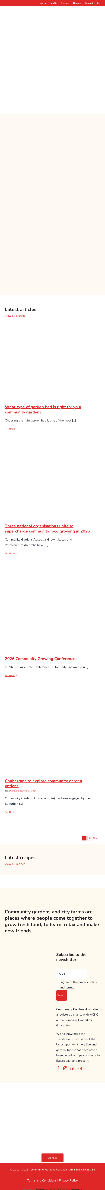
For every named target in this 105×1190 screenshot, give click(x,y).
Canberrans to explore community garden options (43, 782)
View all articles (15, 314)
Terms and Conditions (42, 1179)
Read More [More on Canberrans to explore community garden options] (10, 810)
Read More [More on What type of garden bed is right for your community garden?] (10, 427)
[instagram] (65, 1067)
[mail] (80, 1067)
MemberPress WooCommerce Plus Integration (59, 1188)
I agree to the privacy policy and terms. (78, 983)
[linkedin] (72, 1067)
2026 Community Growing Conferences (41, 657)
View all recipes (15, 862)
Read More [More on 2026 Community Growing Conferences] (10, 673)
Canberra (14, 789)
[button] (97, 3)
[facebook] (58, 1067)
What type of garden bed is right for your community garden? (43, 408)
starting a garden (28, 789)
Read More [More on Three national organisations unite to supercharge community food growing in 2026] (10, 551)
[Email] (71, 972)
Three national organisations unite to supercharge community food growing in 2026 (47, 527)
